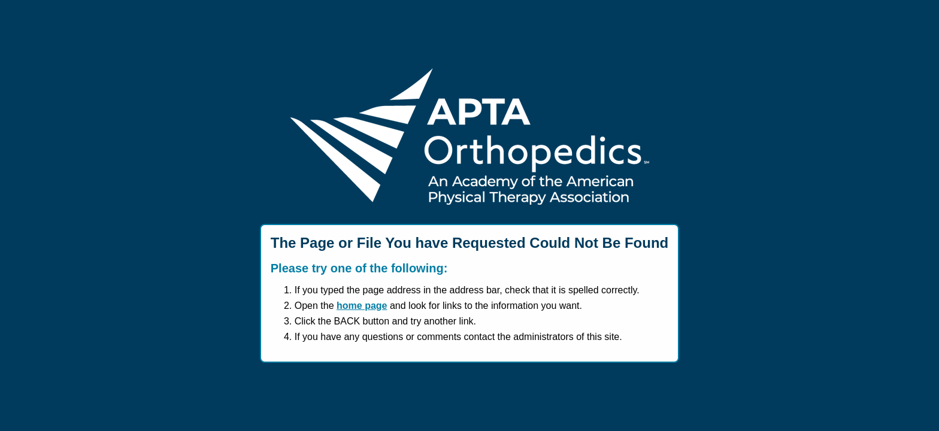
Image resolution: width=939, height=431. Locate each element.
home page (362, 306)
